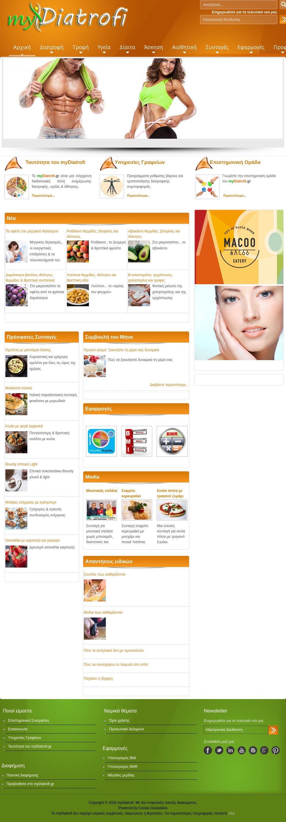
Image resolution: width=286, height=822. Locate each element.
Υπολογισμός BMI (122, 758)
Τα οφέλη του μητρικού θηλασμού (32, 231)
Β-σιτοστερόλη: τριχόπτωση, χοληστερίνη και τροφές (150, 277)
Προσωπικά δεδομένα (126, 729)
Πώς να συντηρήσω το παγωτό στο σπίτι (116, 664)
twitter (219, 750)
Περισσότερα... (43, 195)
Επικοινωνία (17, 729)
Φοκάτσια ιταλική (18, 388)
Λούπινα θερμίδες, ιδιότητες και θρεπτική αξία (91, 277)
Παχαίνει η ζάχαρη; (99, 678)
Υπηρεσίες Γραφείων (24, 738)
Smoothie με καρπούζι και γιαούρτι (32, 540)
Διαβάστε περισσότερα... (169, 385)
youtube (242, 750)
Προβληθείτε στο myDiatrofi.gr (30, 784)
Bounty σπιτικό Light (21, 464)
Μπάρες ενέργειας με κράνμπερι (30, 502)
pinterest (275, 750)
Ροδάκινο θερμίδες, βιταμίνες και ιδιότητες (92, 233)
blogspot (253, 750)
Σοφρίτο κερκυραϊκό (131, 493)
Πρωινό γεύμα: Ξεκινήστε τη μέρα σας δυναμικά (121, 350)
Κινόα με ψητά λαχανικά (24, 426)
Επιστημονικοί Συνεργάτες (29, 720)
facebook (208, 750)
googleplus (264, 750)
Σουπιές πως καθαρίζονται (104, 574)
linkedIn (230, 750)
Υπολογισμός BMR (123, 767)
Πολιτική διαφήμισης (22, 775)
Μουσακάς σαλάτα (101, 491)
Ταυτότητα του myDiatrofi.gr (29, 746)
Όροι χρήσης (119, 720)
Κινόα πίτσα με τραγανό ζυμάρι (170, 493)
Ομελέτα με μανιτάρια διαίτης (28, 350)
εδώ (231, 813)
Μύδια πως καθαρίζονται (103, 612)
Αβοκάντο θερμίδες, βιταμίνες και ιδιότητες (154, 233)
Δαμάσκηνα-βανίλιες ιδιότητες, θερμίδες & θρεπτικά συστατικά (30, 277)
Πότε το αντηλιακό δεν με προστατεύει (114, 650)
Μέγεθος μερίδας (121, 775)
